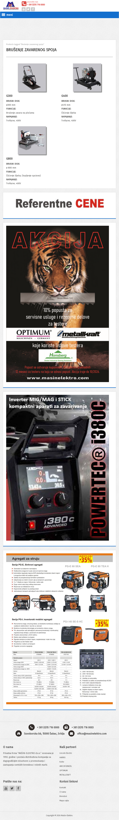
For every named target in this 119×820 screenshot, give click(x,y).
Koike (62, 762)
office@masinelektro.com (92, 733)
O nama (63, 792)
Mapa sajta (64, 801)
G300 (9, 96)
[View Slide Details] (59, 203)
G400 (64, 96)
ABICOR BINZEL (66, 766)
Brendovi (63, 796)
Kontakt (63, 787)
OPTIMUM (64, 770)
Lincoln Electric (66, 753)
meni (7, 15)
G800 (9, 158)
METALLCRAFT (65, 775)
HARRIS (63, 757)
